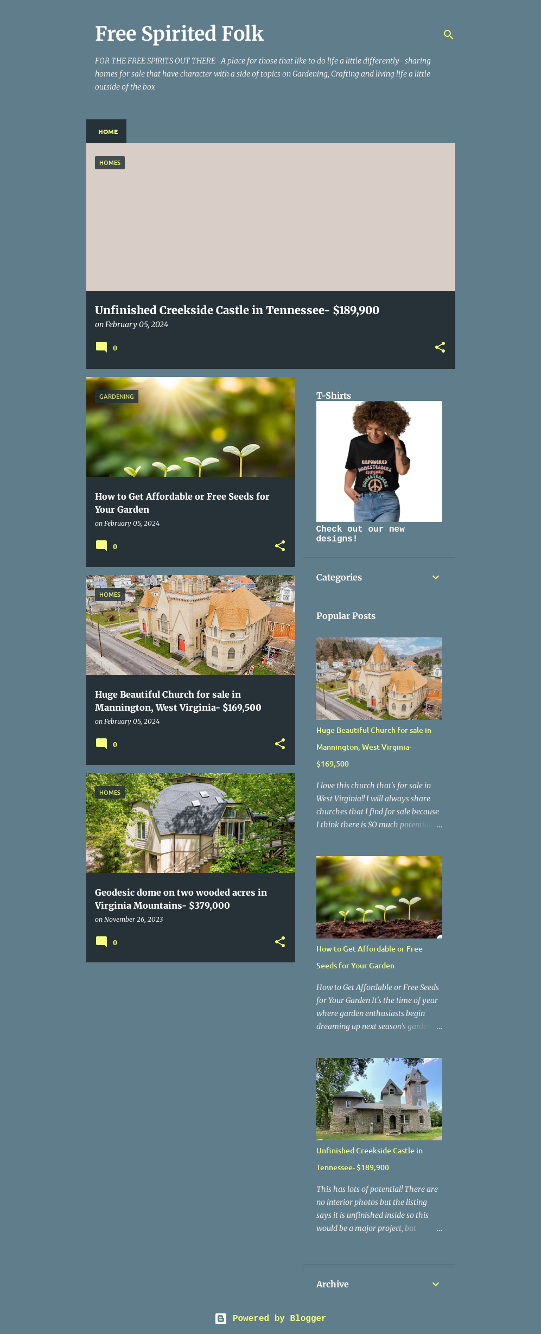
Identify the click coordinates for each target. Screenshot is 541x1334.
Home (108, 131)
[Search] (448, 35)
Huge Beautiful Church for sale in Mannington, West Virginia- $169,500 (373, 747)
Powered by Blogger (270, 1319)
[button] (440, 348)
